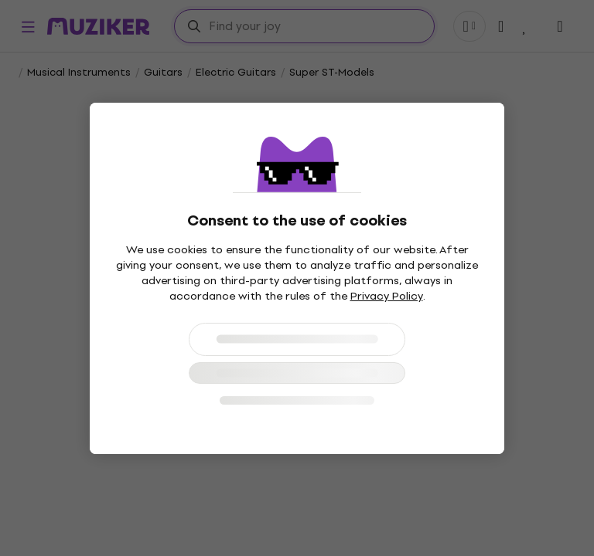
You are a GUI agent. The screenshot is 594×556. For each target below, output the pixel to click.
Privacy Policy (386, 296)
